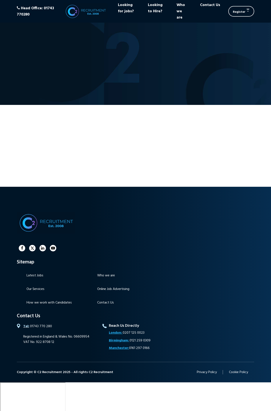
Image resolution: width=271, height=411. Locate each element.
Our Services (35, 289)
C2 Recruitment (85, 11)
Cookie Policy (238, 372)
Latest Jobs (35, 275)
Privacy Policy (207, 372)
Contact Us (210, 5)
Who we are (181, 11)
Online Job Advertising (113, 289)
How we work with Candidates (49, 302)
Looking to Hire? (155, 8)
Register (239, 11)
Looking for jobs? (126, 8)
